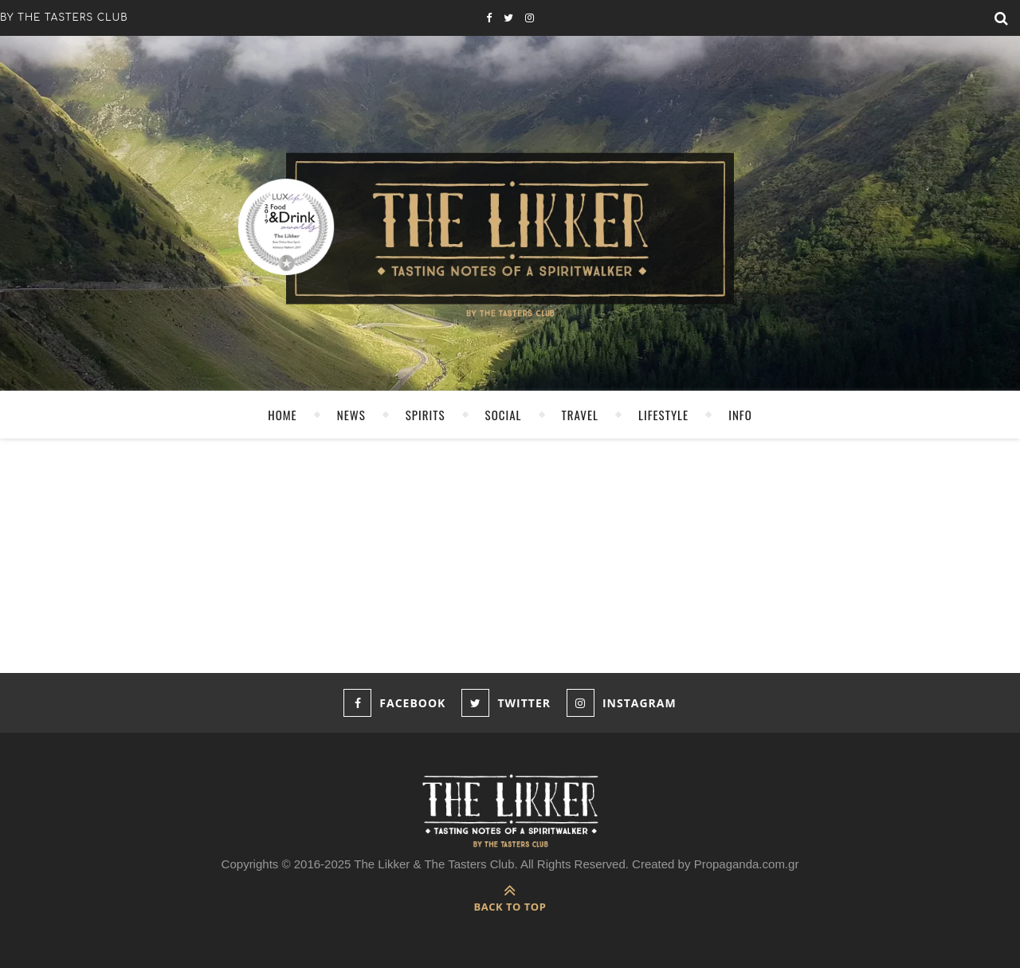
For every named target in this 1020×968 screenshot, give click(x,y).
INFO (740, 414)
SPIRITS (425, 414)
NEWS (351, 414)
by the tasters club (64, 17)
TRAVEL (580, 414)
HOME (282, 414)
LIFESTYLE (663, 414)
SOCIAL (503, 414)
